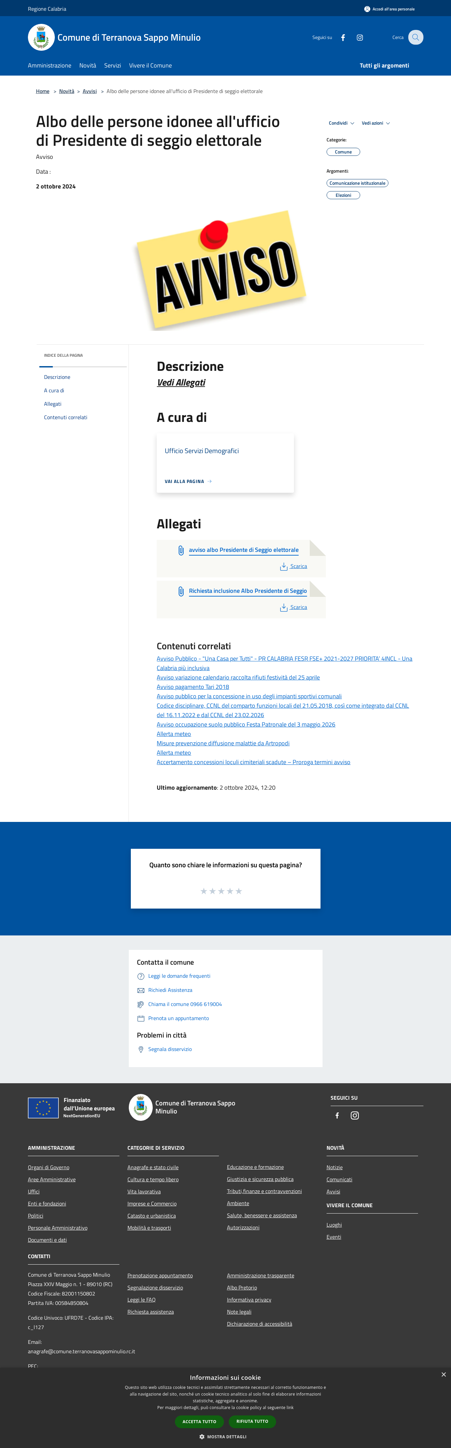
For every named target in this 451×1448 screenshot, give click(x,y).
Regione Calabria (47, 9)
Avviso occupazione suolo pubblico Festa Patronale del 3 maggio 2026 (246, 724)
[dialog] (225, 1408)
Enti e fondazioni (47, 1203)
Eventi (334, 1237)
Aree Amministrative (52, 1179)
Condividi (342, 123)
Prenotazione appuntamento (160, 1275)
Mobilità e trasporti (149, 1228)
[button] (225, 1436)
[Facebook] (338, 37)
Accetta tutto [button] (199, 1421)
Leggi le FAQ (141, 1300)
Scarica (292, 566)
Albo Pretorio (242, 1287)
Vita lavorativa (144, 1191)
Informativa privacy (249, 1300)
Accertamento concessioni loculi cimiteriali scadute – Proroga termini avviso (253, 761)
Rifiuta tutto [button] (252, 1421)
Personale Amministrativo (57, 1228)
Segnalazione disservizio (155, 1287)
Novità (66, 91)
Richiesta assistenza (150, 1312)
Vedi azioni (377, 123)
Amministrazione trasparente (260, 1275)
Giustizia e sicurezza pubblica (260, 1179)
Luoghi (334, 1225)
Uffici (34, 1191)
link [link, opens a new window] (290, 1407)
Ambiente (238, 1203)
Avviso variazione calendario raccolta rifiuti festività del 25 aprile (238, 677)
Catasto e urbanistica (151, 1216)
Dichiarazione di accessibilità (259, 1324)
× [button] (443, 1374)
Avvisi (90, 91)
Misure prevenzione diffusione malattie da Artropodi (223, 743)
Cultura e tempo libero (153, 1179)
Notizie (335, 1167)
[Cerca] (415, 37)
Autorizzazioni (243, 1227)
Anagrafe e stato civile (153, 1167)
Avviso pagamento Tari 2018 (193, 686)
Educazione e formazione (255, 1167)
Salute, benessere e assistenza (262, 1215)
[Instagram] (355, 37)
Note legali (239, 1312)
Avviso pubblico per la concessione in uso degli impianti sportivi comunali (249, 696)
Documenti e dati (47, 1240)
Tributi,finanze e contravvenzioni (264, 1191)
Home (42, 91)
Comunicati (339, 1179)
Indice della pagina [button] (63, 355)
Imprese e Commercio (152, 1203)
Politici (35, 1216)
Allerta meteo (174, 733)
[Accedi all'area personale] (389, 9)
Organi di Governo (48, 1167)
